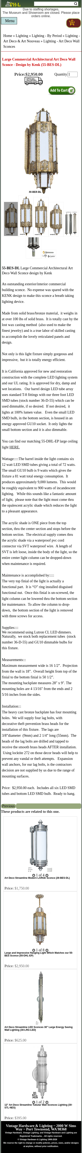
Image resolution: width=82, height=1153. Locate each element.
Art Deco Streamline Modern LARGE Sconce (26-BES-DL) (37, 878)
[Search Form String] (56, 4)
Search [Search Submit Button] (75, 4)
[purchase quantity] (73, 74)
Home (7, 36)
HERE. (14, 447)
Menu (10, 21)
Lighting (22, 36)
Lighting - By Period (47, 36)
